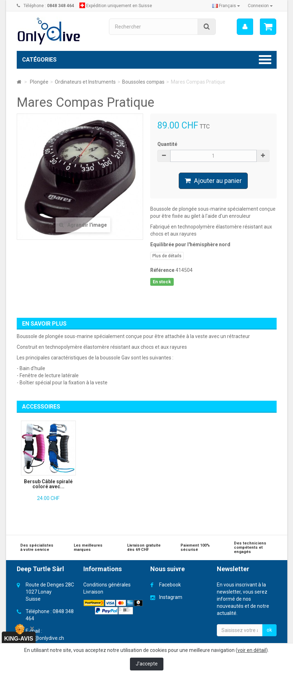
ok (269, 630)
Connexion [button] (260, 5)
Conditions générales (107, 585)
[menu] (244, 27)
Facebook (170, 585)
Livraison (93, 592)
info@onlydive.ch (45, 638)
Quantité (167, 144)
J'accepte (147, 664)
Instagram (170, 597)
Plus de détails (167, 255)
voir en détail (251, 650)
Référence (162, 270)
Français (226, 5)
